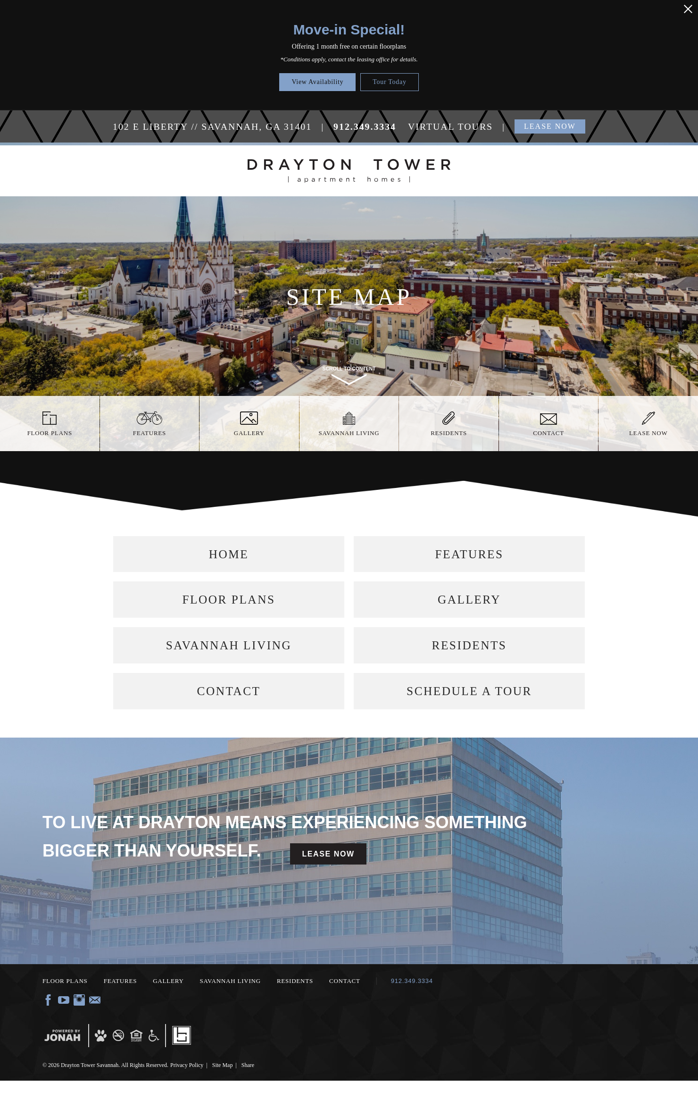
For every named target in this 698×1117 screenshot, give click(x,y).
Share (247, 1101)
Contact (229, 722)
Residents (469, 668)
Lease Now (328, 890)
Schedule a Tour (469, 722)
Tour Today (389, 81)
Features (469, 558)
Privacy (186, 1101)
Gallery (469, 613)
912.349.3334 (412, 1017)
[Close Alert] (688, 9)
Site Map (222, 1101)
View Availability (317, 81)
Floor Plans (229, 613)
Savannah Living (229, 668)
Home (228, 558)
